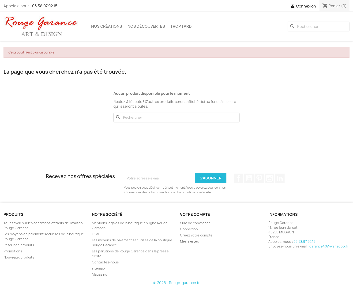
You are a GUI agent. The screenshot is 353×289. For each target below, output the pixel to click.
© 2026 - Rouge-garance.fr (176, 282)
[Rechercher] (318, 26)
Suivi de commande (195, 223)
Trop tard (181, 26)
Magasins (99, 274)
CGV (95, 234)
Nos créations (106, 26)
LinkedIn (280, 178)
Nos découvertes (146, 26)
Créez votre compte (196, 235)
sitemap (98, 268)
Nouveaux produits (19, 257)
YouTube (249, 178)
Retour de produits (19, 245)
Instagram (269, 178)
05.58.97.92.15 (44, 5)
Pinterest (259, 178)
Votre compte (195, 214)
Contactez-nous (105, 262)
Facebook (238, 178)
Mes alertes (189, 241)
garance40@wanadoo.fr (328, 246)
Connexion (189, 229)
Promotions (13, 251)
